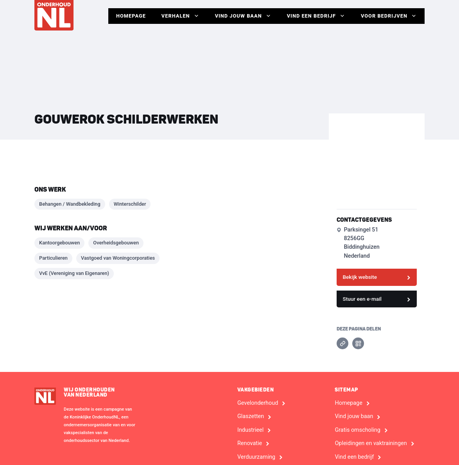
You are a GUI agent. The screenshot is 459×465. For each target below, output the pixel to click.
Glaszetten (250, 416)
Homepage (131, 16)
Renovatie (249, 443)
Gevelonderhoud (257, 403)
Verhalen (180, 16)
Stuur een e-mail (362, 299)
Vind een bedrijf (316, 16)
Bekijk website (359, 277)
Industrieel (250, 430)
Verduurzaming (256, 457)
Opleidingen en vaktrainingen (371, 443)
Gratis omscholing (357, 430)
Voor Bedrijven (389, 16)
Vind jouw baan (243, 16)
